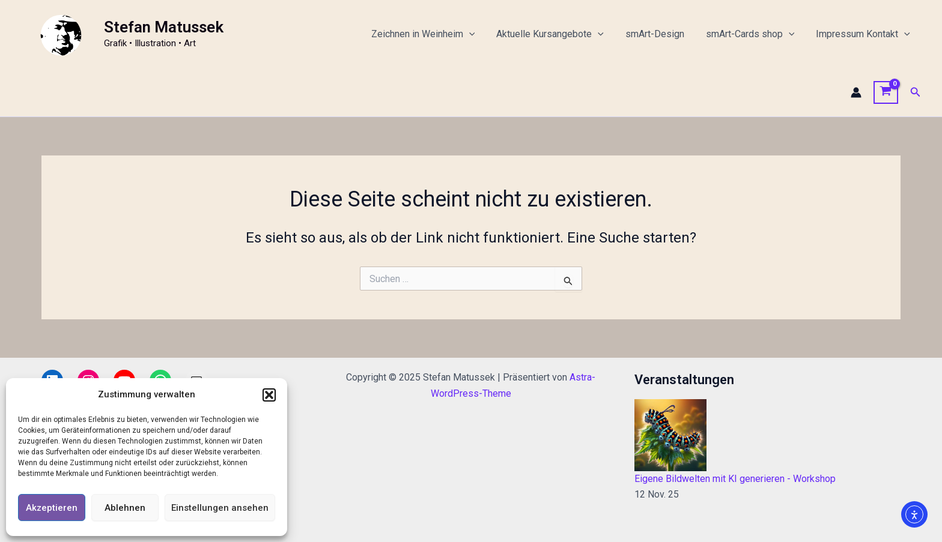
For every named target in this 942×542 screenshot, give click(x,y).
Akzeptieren (51, 507)
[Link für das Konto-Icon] (856, 92)
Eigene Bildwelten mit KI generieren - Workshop (735, 478)
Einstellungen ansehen (220, 507)
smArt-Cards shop (754, 34)
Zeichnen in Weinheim (434, 34)
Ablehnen (125, 507)
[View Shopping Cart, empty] (886, 92)
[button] (269, 395)
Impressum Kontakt (864, 34)
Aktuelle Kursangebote (558, 34)
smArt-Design (660, 34)
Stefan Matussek (163, 27)
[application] (480, 34)
